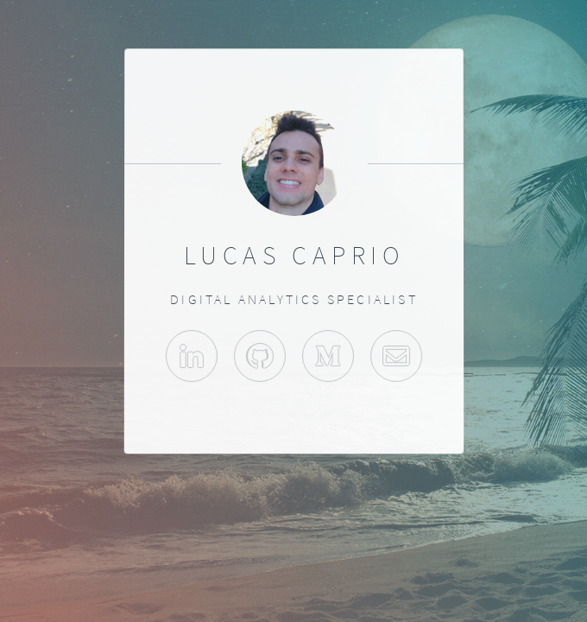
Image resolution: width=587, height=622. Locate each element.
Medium (328, 356)
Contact (396, 356)
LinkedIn (191, 356)
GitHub (259, 356)
